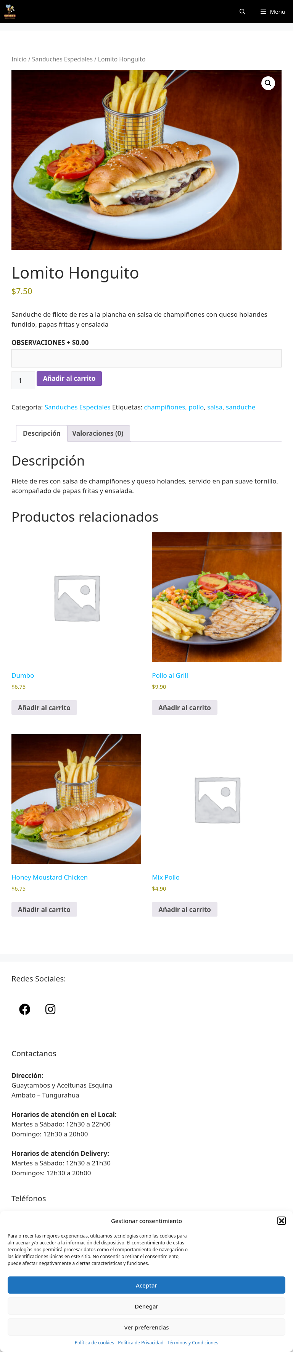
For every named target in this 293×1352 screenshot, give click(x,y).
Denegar (146, 1306)
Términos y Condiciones (192, 1342)
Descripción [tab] (42, 433)
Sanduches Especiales (62, 59)
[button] (281, 1221)
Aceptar (146, 1285)
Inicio (19, 59)
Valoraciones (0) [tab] (97, 433)
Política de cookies (94, 1342)
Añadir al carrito (69, 378)
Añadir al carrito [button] (44, 707)
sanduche (240, 407)
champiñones (164, 407)
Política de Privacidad (141, 1342)
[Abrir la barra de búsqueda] (242, 11)
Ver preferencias (146, 1327)
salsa (214, 407)
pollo (196, 407)
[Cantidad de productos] (23, 380)
